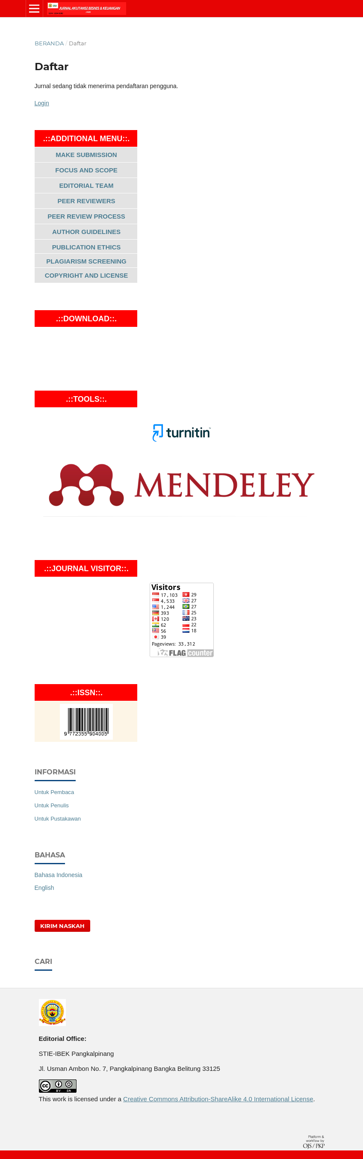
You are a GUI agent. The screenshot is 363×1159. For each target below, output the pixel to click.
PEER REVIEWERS (86, 201)
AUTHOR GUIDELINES (86, 231)
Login (42, 103)
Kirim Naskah (62, 925)
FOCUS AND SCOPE (86, 170)
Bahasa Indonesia (59, 874)
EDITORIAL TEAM (86, 185)
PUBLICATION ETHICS (86, 247)
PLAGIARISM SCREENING (86, 261)
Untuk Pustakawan (58, 818)
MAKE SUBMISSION (86, 154)
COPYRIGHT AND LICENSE (86, 275)
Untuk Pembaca (54, 792)
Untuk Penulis (52, 805)
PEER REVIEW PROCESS (86, 216)
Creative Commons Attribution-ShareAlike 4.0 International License (218, 1099)
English (44, 887)
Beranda (49, 43)
